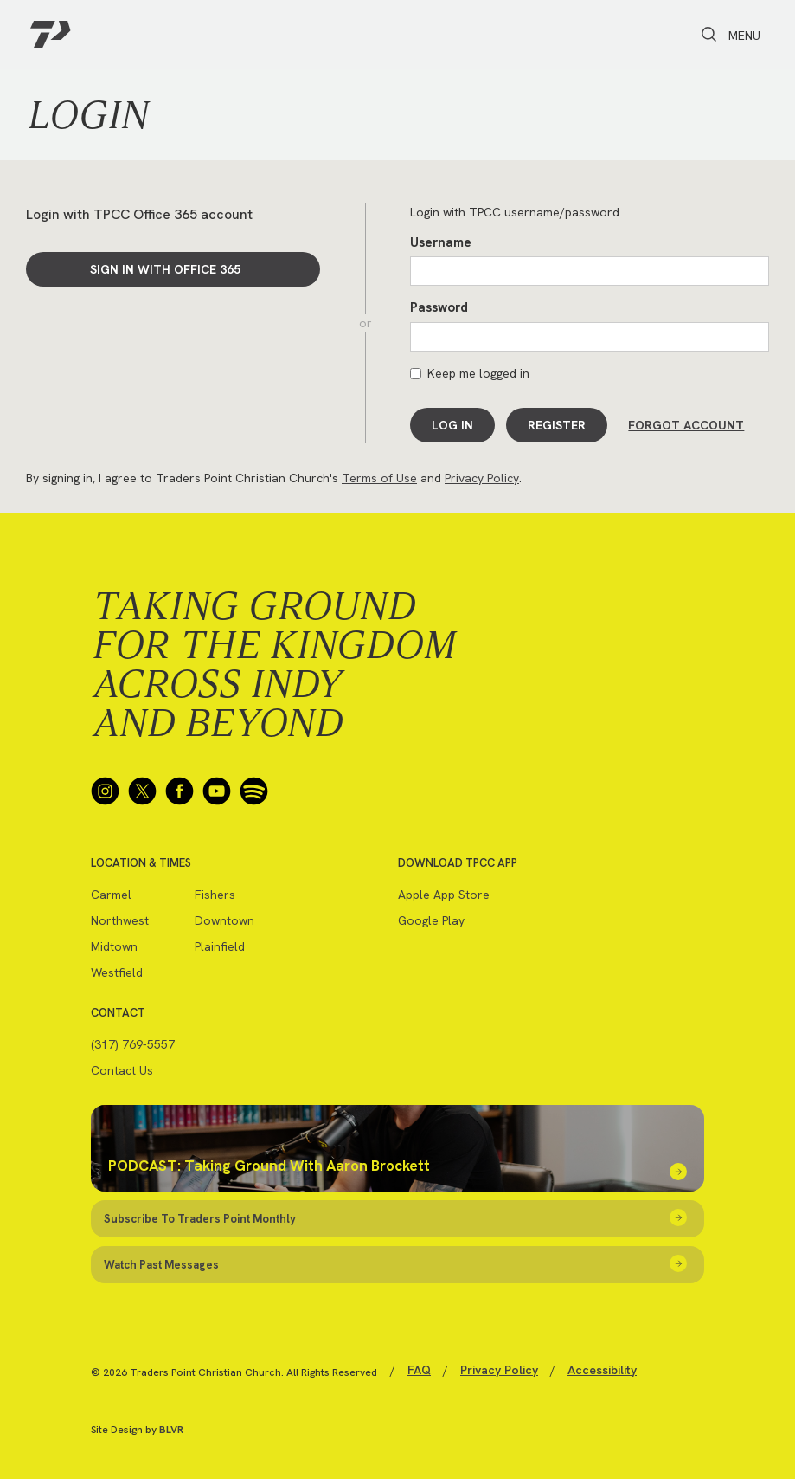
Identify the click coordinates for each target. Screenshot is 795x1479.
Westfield (117, 971)
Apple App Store (444, 893)
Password (439, 307)
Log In (452, 425)
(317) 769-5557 (133, 1043)
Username (440, 242)
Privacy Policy (482, 477)
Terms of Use (379, 477)
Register (557, 425)
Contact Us (122, 1069)
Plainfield (220, 945)
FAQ (419, 1369)
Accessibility (602, 1369)
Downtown (224, 919)
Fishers (215, 893)
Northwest (120, 919)
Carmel (111, 893)
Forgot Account (686, 425)
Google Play (431, 919)
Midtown (114, 945)
